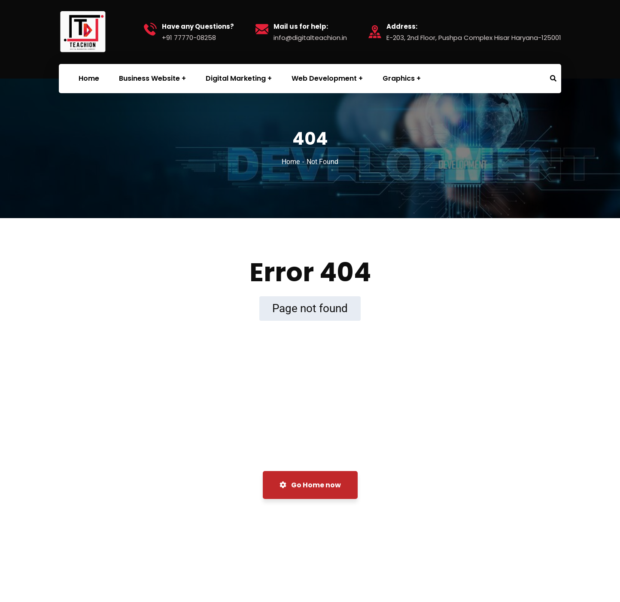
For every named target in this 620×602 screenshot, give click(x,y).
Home (291, 162)
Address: (401, 26)
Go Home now (310, 485)
